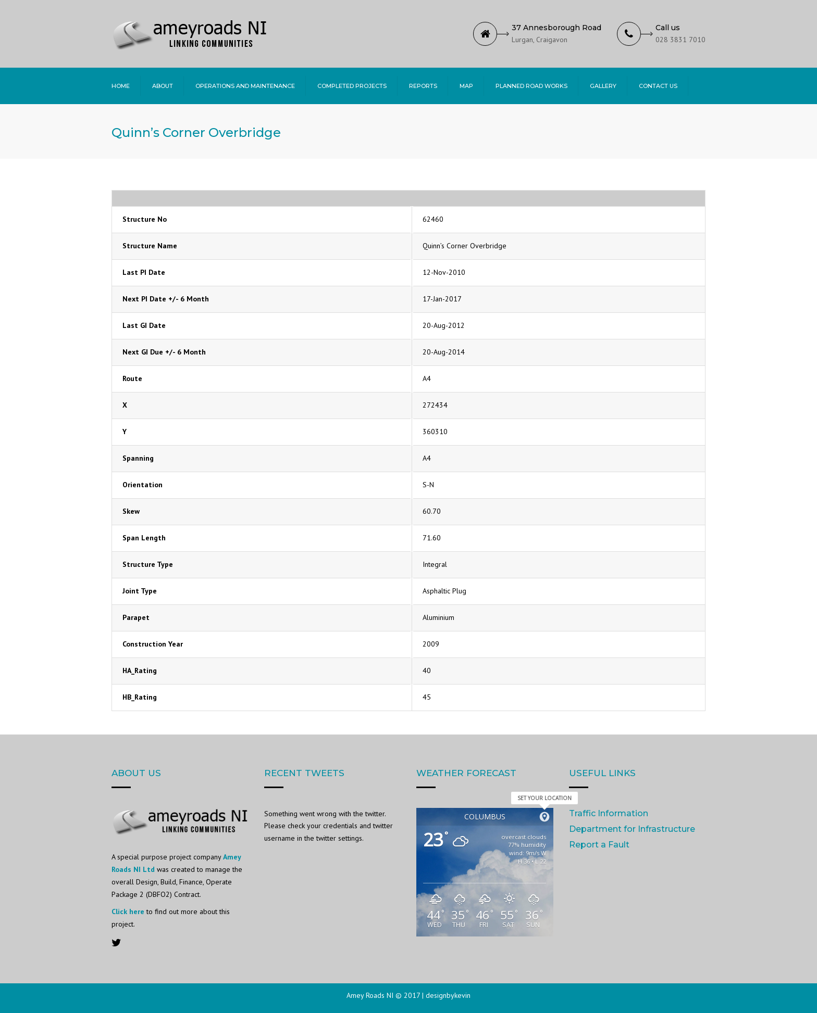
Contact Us (658, 86)
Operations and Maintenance (245, 86)
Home (121, 86)
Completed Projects (352, 86)
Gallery (603, 86)
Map (466, 86)
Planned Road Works (531, 86)
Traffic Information (608, 813)
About (162, 86)
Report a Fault (599, 845)
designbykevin (448, 995)
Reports (423, 86)
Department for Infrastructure (632, 829)
